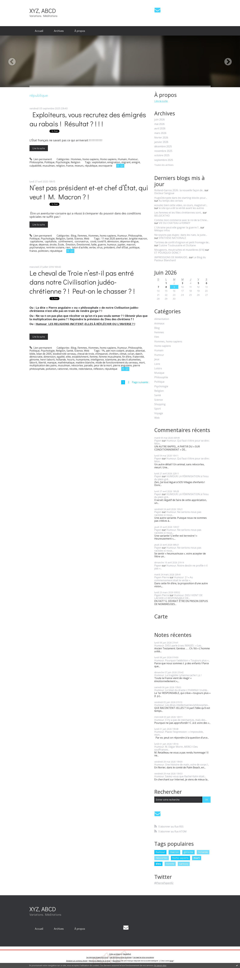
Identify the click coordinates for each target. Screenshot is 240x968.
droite (53, 244)
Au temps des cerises (171, 200)
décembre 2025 (163, 146)
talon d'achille (79, 247)
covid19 (101, 241)
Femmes (82, 235)
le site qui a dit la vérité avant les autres (181, 208)
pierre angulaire (122, 365)
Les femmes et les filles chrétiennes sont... (178, 212)
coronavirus (81, 241)
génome (34, 359)
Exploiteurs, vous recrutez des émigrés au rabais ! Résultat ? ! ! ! (87, 119)
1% (103, 350)
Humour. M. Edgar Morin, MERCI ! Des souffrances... (176, 748)
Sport (157, 408)
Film (156, 336)
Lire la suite (39, 148)
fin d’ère (126, 356)
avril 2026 (159, 128)
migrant (126, 162)
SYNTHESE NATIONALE (172, 238)
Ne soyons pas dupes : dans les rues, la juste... (180, 235)
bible (32, 353)
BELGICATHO (162, 215)
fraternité (138, 356)
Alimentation (161, 319)
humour (111, 244)
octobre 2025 (162, 155)
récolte (73, 368)
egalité (61, 356)
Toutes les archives (164, 165)
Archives (59, 31)
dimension (50, 356)
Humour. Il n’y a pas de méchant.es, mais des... (180, 720)
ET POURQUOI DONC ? (167, 252)
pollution (51, 368)
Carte (161, 616)
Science (78, 238)
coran (131, 353)
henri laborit (47, 359)
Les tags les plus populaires (143, 957)
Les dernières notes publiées (121, 957)
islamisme (110, 359)
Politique (49, 162)
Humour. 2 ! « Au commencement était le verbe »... (173, 579)
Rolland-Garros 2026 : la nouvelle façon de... (179, 190)
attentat (140, 350)
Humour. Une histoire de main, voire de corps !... (181, 764)
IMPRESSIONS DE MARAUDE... (171, 257)
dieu (158, 863)
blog (171, 961)
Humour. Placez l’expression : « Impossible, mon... (178, 733)
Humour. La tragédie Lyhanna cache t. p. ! (177, 675)
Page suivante (140, 382)
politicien (43, 251)
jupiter (121, 244)
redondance (85, 368)
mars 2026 (160, 133)
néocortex (77, 365)
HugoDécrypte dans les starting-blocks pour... (180, 197)
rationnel (62, 368)
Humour (133, 159)
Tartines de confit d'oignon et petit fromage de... (182, 242)
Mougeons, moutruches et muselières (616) (179, 249)
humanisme (82, 359)
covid (93, 241)
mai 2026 (159, 124)
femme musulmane (110, 356)
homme (170, 863)
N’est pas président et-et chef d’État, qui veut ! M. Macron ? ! (88, 192)
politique (134, 247)
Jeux (156, 359)
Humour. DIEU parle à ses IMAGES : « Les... (178, 645)
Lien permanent (40, 159)
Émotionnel (83, 244)
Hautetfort (127, 954)
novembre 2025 (163, 150)
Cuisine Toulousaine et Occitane (177, 245)
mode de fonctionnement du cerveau (117, 362)
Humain (122, 159)
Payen (157, 440)
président (109, 247)
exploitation (99, 162)
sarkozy (183, 863)
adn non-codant (115, 350)
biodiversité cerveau (64, 353)
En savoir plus (160, 965)
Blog (73, 235)
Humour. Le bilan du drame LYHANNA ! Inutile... (181, 690)
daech (138, 353)
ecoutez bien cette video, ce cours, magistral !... (180, 205)
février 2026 (161, 137)
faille (94, 244)
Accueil (39, 31)
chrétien (113, 353)
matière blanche (85, 362)
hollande (61, 359)
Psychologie (63, 162)
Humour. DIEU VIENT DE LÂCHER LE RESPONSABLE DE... (178, 597)
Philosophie (36, 162)
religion (60, 165)
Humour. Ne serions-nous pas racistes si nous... (177, 513)
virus (100, 247)
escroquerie (105, 165)
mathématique (66, 362)
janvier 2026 (161, 142)
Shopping (160, 404)
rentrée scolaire (55, 247)
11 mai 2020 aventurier (114, 238)
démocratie (35, 356)
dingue (33, 244)
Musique (159, 372)
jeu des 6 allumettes (129, 359)
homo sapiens (180, 858)
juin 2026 (159, 119)
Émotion (70, 244)
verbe (92, 247)
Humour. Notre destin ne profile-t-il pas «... (180, 567)
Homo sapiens (108, 159)
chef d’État (122, 247)
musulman (49, 165)
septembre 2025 (163, 160)
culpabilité (35, 165)
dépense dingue (129, 241)
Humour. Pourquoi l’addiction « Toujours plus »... (182, 660)
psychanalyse (37, 247)
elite (68, 356)
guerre (102, 244)
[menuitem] (39, 31)
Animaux (159, 323)
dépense (44, 244)
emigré (136, 162)
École (61, 244)
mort (142, 362)
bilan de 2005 (44, 353)
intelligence (97, 359)
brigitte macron (138, 238)
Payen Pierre (161, 577)
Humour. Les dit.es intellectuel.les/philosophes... (181, 705)
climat (123, 353)
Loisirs (158, 368)
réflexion (98, 368)
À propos (79, 31)
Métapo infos (162, 230)
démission (113, 241)
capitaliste (50, 241)
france (69, 165)
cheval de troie (85, 353)
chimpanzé (101, 353)
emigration (113, 162)
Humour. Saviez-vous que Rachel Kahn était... (180, 776)
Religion (75, 162)
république (91, 165)
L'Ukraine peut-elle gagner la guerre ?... (177, 227)
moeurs (79, 165)
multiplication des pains (43, 365)
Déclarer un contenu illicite (76, 961)
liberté (42, 362)
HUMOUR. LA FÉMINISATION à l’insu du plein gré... (181, 478)
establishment (80, 356)
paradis (88, 365)
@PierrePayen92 (163, 883)
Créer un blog (114, 954)
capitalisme (36, 241)
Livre (157, 364)
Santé (69, 238)
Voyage (158, 413)
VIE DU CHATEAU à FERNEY (174, 223)
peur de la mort (103, 365)
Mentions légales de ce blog (99, 961)
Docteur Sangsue (164, 193)
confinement (65, 241)
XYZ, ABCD (42, 10)
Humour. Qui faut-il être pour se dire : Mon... (182, 442)
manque (52, 362)
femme (94, 356)
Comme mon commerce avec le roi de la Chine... (181, 220)
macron (131, 244)
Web (86, 238)
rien (68, 247)
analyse (129, 350)
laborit (33, 362)
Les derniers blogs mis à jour (97, 957)
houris (71, 359)
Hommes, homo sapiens (85, 159)
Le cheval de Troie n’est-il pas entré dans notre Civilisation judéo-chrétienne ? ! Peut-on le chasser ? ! (82, 281)
